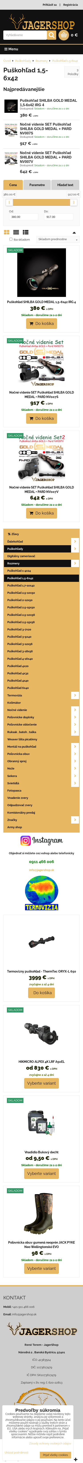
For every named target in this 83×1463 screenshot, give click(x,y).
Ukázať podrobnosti (17, 1452)
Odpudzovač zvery (19, 805)
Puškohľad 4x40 (18, 680)
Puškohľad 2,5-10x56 (21, 614)
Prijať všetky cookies (55, 1455)
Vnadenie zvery (17, 797)
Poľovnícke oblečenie (43, 724)
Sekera (43, 776)
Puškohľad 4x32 (17, 673)
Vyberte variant (41, 1083)
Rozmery (43, 563)
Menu (11, 49)
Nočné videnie (43, 710)
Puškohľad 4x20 (18, 666)
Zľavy (13, 534)
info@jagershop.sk (41, 870)
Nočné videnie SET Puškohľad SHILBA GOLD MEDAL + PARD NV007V (45, 157)
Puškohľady (43, 548)
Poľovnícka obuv (43, 754)
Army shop (14, 827)
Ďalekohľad (43, 541)
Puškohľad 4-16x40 (20, 658)
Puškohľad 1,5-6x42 (20, 578)
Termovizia (43, 695)
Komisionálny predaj (21, 812)
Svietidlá (43, 783)
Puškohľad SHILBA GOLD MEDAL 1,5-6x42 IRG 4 (41, 302)
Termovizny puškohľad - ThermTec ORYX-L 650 (41, 971)
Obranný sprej (43, 761)
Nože (43, 768)
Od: (23, 215)
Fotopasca (14, 790)
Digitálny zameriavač (21, 556)
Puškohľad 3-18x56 (20, 651)
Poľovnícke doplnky (43, 717)
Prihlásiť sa (50, 4)
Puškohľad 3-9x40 (19, 636)
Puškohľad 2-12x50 (20, 600)
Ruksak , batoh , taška (43, 732)
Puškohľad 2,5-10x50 (21, 592)
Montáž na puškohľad (43, 746)
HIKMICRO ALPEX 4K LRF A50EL (42, 1061)
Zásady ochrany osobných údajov (50, 1443)
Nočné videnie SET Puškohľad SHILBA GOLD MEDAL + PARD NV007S (45, 129)
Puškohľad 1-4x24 (19, 570)
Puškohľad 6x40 (18, 688)
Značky (43, 820)
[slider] (9, 202)
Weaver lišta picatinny (22, 739)
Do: (58, 215)
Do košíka (41, 323)
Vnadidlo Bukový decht (41, 1152)
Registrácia (70, 4)
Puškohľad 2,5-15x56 (21, 622)
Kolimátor (14, 702)
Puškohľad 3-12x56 (20, 644)
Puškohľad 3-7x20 (19, 629)
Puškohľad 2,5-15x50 (21, 607)
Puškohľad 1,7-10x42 (21, 585)
